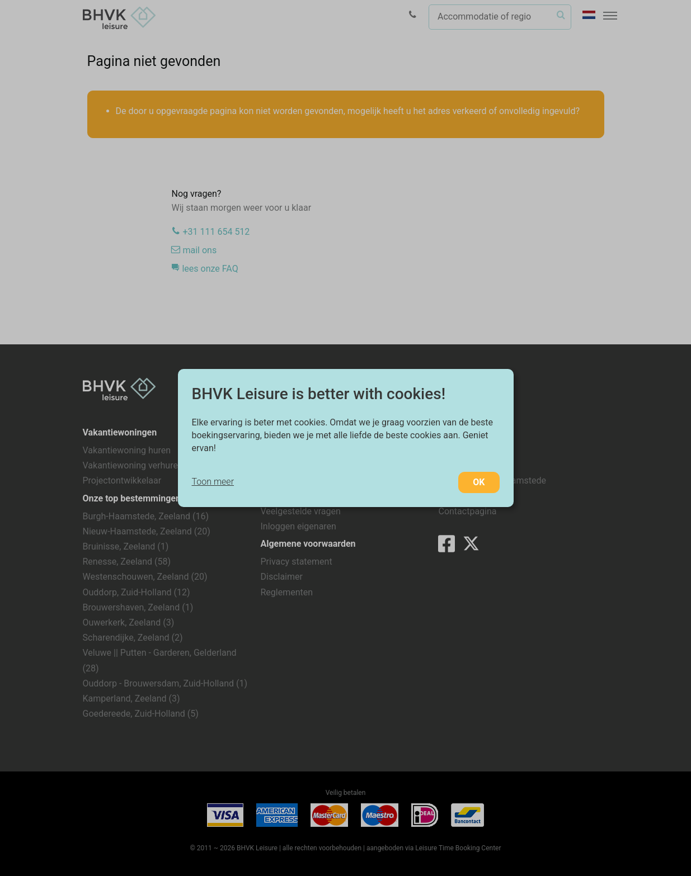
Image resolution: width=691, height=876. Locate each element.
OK (479, 482)
